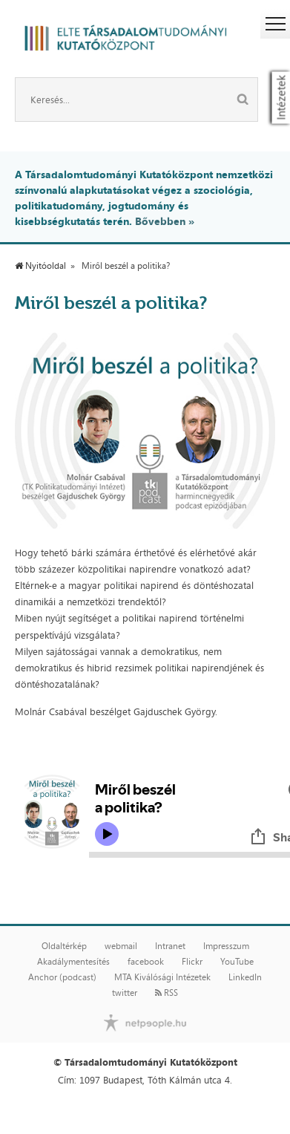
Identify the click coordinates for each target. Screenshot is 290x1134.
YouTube (237, 962)
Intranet (170, 946)
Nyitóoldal (40, 266)
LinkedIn (245, 977)
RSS (166, 993)
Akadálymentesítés (73, 962)
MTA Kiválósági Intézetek (162, 977)
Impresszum (226, 946)
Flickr (192, 962)
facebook (146, 962)
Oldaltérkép (64, 946)
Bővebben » (164, 221)
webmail (121, 946)
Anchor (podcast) (62, 977)
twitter (124, 993)
